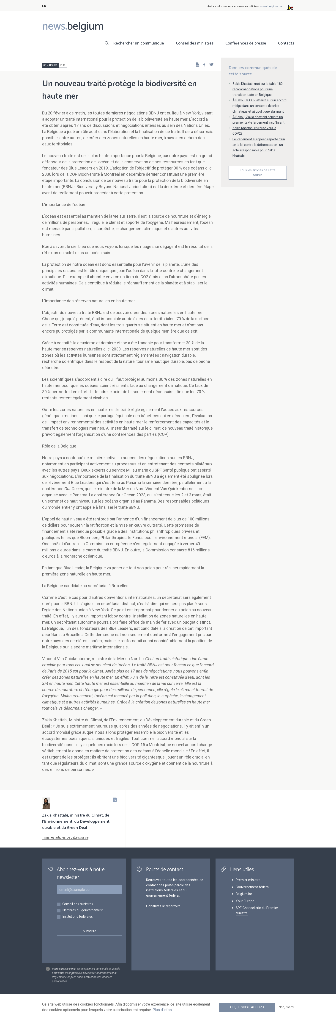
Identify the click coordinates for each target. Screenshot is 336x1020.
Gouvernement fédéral (252, 887)
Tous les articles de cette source (258, 172)
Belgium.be (244, 894)
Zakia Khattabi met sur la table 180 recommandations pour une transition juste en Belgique (257, 89)
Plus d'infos (162, 1010)
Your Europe (245, 901)
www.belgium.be (271, 6)
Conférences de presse (245, 43)
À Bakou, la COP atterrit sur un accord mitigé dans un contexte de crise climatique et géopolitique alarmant (259, 105)
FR (44, 6)
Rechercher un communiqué (138, 43)
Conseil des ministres (194, 43)
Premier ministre (248, 880)
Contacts (286, 43)
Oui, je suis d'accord (247, 1007)
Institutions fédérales (77, 917)
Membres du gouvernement (82, 910)
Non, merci (286, 1007)
